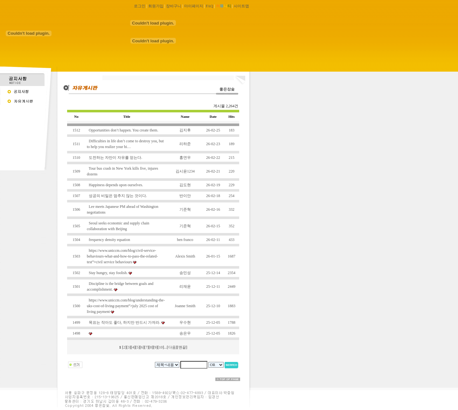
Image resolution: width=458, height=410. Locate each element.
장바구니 (173, 6)
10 (161, 347)
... (165, 347)
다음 (172, 347)
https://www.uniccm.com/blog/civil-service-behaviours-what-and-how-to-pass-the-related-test (122, 256)
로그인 (139, 6)
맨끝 (182, 347)
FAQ (209, 6)
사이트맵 (241, 6)
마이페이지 (193, 6)
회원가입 (155, 6)
